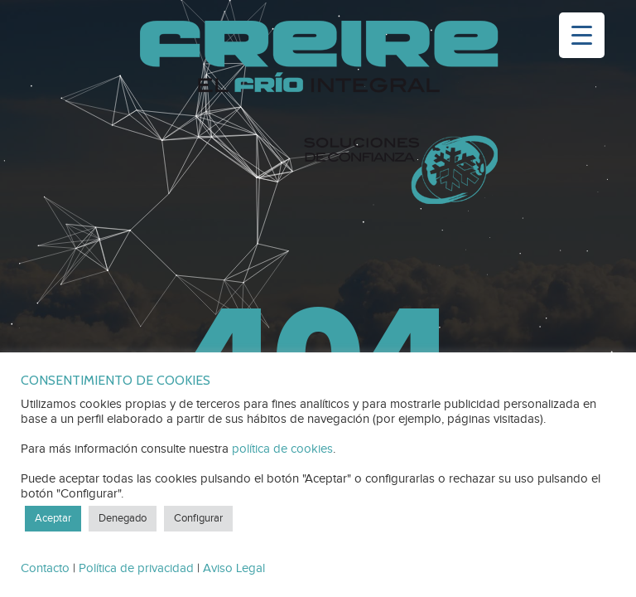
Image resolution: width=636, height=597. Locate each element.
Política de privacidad (136, 568)
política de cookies (282, 449)
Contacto (45, 568)
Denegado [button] (123, 518)
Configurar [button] (198, 518)
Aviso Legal (234, 568)
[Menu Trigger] (582, 35)
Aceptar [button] (53, 518)
